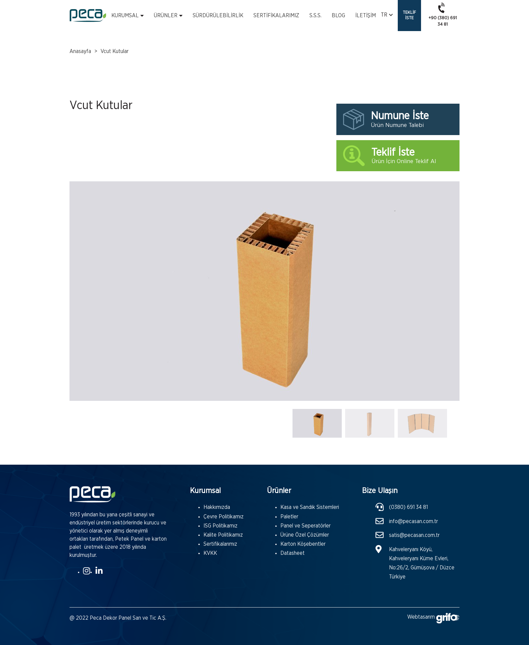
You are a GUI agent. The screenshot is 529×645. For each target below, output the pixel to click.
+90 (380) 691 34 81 (442, 14)
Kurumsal (125, 15)
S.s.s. (315, 15)
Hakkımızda (216, 507)
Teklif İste (409, 15)
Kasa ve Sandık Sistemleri (309, 507)
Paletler (289, 516)
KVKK (210, 553)
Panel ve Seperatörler (305, 525)
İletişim (365, 15)
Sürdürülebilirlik (218, 15)
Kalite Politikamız (223, 535)
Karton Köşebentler (303, 544)
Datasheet (292, 553)
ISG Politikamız (220, 525)
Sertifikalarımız (276, 15)
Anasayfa (80, 51)
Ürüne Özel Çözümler (304, 535)
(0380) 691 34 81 (408, 507)
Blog (338, 15)
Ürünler (165, 15)
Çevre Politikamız (223, 516)
